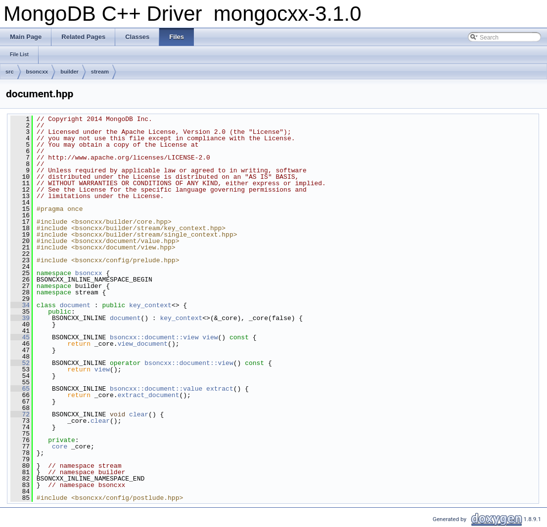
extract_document (149, 395)
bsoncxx (37, 72)
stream (100, 72)
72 (20, 414)
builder (69, 72)
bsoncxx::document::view (154, 337)
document (75, 305)
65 (20, 388)
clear (138, 414)
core (59, 446)
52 (20, 363)
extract (219, 388)
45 (20, 337)
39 (20, 318)
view (210, 337)
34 (20, 305)
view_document (143, 343)
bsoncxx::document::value (156, 388)
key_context (150, 305)
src (9, 72)
